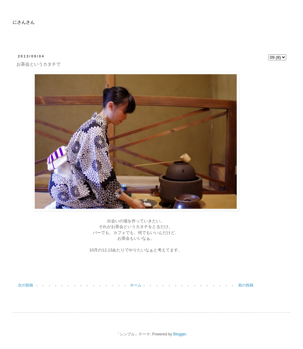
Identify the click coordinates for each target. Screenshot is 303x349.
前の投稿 (245, 285)
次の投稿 (25, 285)
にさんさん (24, 23)
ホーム (135, 285)
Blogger (179, 334)
